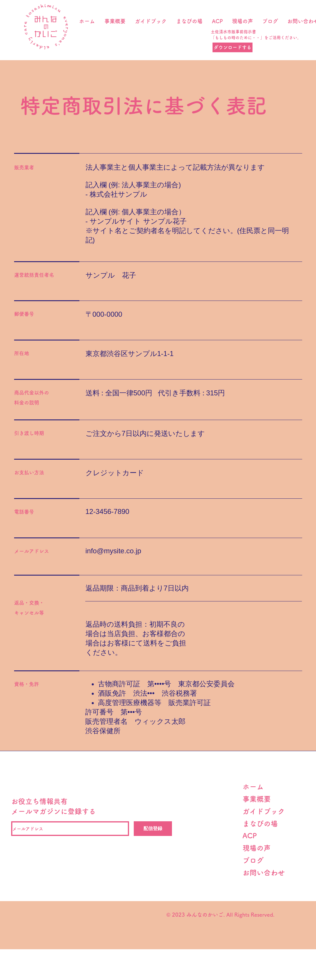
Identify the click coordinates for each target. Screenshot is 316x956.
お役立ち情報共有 (39, 801)
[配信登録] (153, 828)
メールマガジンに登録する (53, 811)
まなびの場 (260, 823)
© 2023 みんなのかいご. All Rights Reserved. (219, 914)
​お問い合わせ (264, 872)
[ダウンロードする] (233, 47)
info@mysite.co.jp (113, 551)
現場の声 (260, 848)
